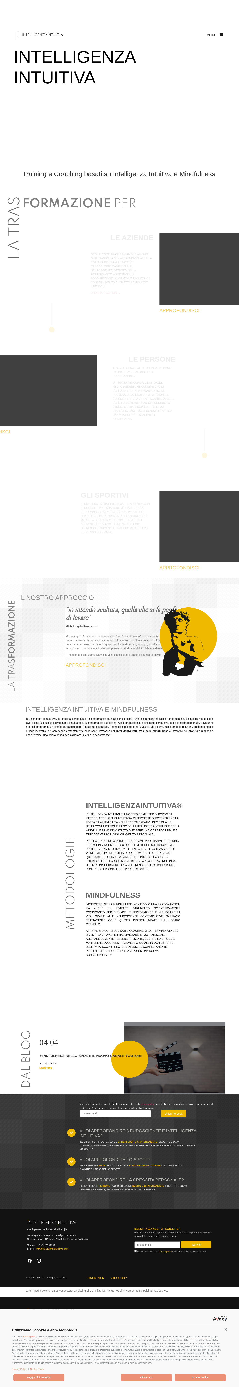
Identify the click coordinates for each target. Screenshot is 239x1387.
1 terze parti (29, 1336)
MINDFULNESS (113, 895)
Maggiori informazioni (39, 1377)
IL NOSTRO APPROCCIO (56, 597)
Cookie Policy (37, 1369)
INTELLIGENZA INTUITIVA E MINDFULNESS (91, 709)
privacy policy (147, 1104)
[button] (225, 1329)
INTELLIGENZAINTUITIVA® (134, 805)
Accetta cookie (200, 1377)
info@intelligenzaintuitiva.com (52, 1249)
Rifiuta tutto (146, 1377)
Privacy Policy (19, 1369)
